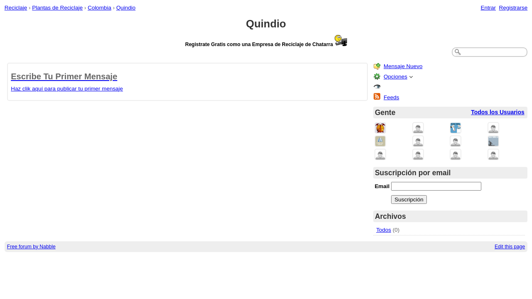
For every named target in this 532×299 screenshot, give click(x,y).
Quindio (125, 8)
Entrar (488, 8)
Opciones (395, 77)
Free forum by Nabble (31, 247)
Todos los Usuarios (498, 112)
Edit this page (510, 247)
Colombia (99, 8)
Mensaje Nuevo (403, 66)
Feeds (391, 97)
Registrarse (513, 8)
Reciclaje (16, 8)
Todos (383, 230)
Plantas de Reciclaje (57, 8)
